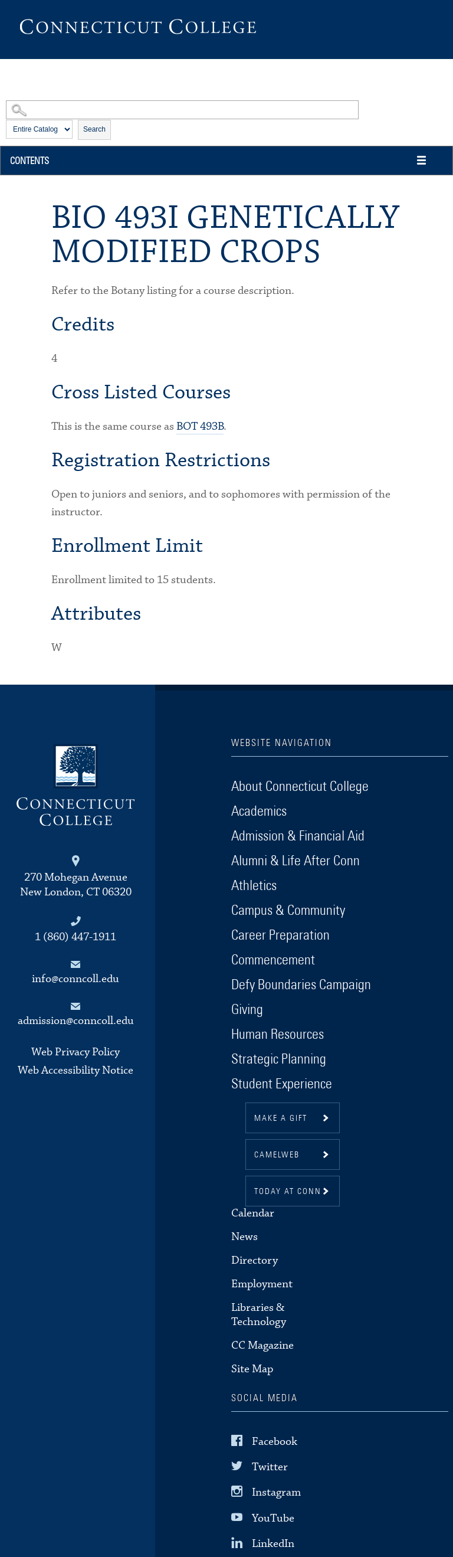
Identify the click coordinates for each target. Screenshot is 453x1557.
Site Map (252, 1369)
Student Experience (281, 1084)
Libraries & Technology (258, 1314)
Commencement (273, 960)
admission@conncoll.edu (76, 1020)
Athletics (254, 886)
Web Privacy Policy (75, 1052)
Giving (247, 1010)
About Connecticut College (300, 787)
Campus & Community (288, 911)
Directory (254, 1260)
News (244, 1236)
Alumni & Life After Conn (295, 861)
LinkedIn (273, 1543)
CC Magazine (262, 1345)
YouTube (273, 1517)
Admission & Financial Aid (298, 836)
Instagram (276, 1492)
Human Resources (277, 1035)
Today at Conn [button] (287, 1192)
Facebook (274, 1441)
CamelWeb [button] (277, 1155)
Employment (262, 1284)
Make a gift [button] (280, 1118)
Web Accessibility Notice (75, 1070)
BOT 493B (200, 426)
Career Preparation (280, 935)
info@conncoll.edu (75, 979)
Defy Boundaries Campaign (301, 985)
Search (94, 129)
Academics (259, 811)
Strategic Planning (278, 1059)
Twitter (270, 1467)
